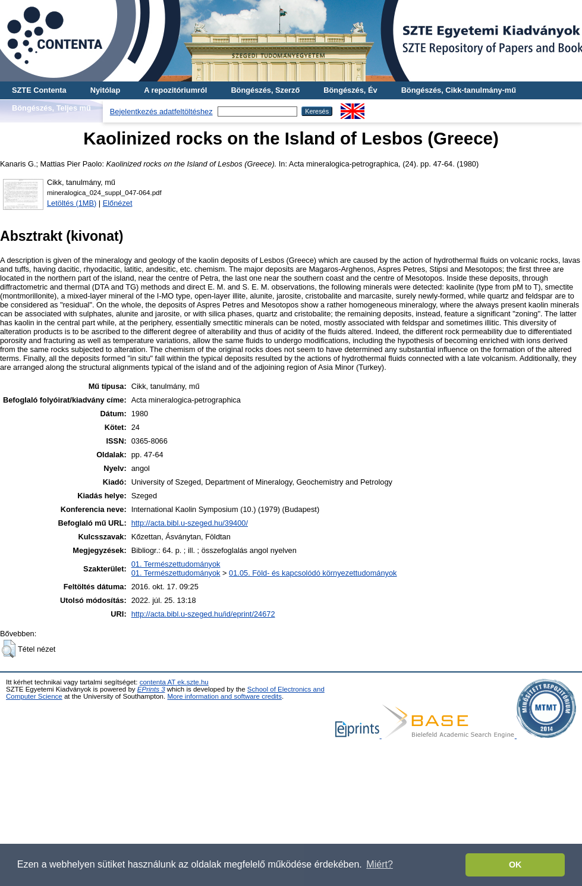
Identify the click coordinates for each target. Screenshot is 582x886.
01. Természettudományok (176, 564)
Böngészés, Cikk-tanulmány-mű (458, 90)
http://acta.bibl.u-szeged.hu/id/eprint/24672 (203, 613)
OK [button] (515, 864)
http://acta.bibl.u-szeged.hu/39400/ (189, 523)
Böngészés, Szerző (265, 90)
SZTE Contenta (39, 90)
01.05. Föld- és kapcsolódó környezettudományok (313, 572)
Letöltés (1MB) (71, 203)
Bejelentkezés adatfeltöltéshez (161, 111)
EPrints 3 (151, 689)
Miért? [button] (379, 864)
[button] (8, 649)
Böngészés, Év (350, 90)
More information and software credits (224, 696)
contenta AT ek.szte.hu (174, 682)
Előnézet (118, 203)
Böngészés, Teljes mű (51, 107)
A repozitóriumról (175, 90)
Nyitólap (105, 90)
